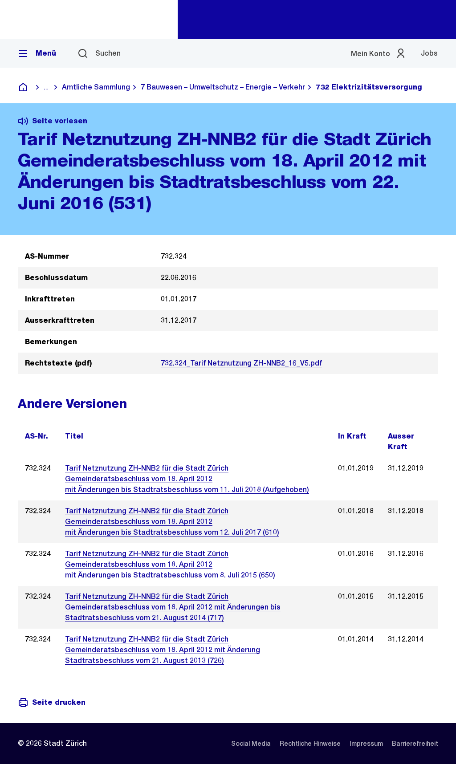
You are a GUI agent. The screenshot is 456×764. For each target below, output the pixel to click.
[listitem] (251, 743)
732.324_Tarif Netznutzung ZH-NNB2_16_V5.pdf (241, 363)
